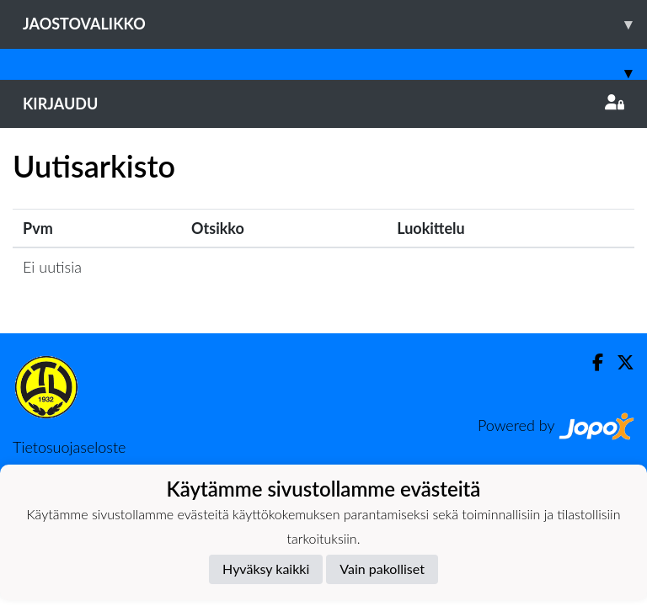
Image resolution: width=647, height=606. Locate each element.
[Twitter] (618, 362)
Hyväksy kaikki (265, 569)
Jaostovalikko (335, 24)
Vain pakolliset (382, 569)
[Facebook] (591, 362)
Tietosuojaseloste (69, 447)
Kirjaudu (323, 103)
